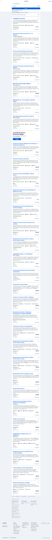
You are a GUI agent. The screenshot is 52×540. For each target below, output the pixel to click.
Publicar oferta (24, 527)
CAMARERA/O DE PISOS (19, 18)
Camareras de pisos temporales (21, 159)
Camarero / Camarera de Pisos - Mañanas (23, 298)
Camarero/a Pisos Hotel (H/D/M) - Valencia (23, 174)
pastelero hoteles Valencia (15, 513)
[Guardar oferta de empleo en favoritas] (38, 19)
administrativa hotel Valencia (16, 518)
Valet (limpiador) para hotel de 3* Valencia (23, 116)
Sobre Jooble (15, 524)
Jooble (48, 537)
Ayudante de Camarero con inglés (21, 483)
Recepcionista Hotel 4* (19, 389)
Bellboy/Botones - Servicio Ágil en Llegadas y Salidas (24, 100)
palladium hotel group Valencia (16, 517)
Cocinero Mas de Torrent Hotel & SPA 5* (23, 468)
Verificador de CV (34, 530)
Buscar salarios (33, 527)
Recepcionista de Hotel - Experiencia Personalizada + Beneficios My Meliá (22, 313)
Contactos (15, 529)
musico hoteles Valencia (15, 510)
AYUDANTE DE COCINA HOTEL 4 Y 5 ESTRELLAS (22, 435)
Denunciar (36, 29)
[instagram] (44, 523)
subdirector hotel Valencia (15, 505)
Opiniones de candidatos (35, 526)
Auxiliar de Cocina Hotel (19, 419)
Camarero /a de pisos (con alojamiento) (22, 327)
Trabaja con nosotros (16, 530)
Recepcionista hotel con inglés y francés (23, 374)
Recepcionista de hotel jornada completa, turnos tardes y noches (23, 240)
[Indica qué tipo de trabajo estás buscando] (26, 4)
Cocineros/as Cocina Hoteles (20, 285)
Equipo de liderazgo (16, 527)
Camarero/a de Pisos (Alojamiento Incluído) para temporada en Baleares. (25, 145)
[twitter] (46, 523)
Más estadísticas (26, 12)
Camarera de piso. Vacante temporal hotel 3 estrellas (24, 224)
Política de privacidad (13, 537)
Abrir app (49, 1)
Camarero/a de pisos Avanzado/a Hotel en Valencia (23, 66)
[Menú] (1, 1)
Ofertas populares (33, 503)
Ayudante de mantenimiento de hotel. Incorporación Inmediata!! (22, 403)
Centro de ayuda (16, 531)
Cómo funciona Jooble (16, 526)
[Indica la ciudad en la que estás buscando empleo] (26, 6)
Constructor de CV (34, 529)
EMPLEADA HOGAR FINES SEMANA (21, 83)
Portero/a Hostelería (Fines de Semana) (23, 51)
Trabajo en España (16, 533)
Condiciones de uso (5, 537)
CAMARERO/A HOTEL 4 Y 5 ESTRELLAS (22, 255)
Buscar (26, 8)
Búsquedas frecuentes (34, 524)
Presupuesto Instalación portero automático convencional (24, 272)
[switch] (39, 14)
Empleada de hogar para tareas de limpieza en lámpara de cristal (24, 191)
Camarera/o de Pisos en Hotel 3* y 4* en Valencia (23, 34)
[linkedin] (48, 523)
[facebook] (42, 523)
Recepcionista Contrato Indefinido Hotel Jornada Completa (23, 207)
